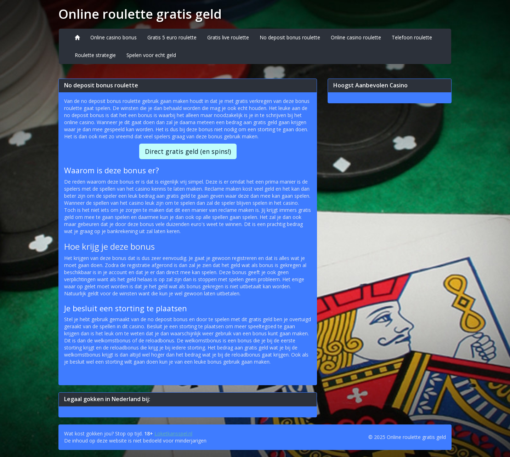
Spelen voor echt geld (151, 55)
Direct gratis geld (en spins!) (188, 151)
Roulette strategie (95, 55)
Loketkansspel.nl (173, 433)
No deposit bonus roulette (290, 37)
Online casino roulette (356, 37)
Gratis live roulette (228, 37)
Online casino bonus (113, 37)
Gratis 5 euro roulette (172, 37)
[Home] (77, 37)
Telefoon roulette (412, 37)
